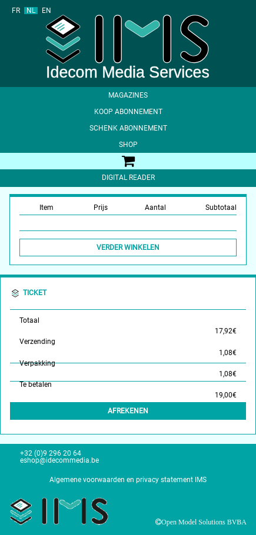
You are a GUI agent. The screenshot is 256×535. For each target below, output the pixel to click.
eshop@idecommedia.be (59, 460)
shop (128, 145)
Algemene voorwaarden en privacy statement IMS (128, 480)
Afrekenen (128, 411)
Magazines (128, 95)
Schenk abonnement (128, 128)
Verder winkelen (128, 247)
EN (46, 10)
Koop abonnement (128, 112)
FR (16, 10)
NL (30, 10)
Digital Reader (128, 177)
